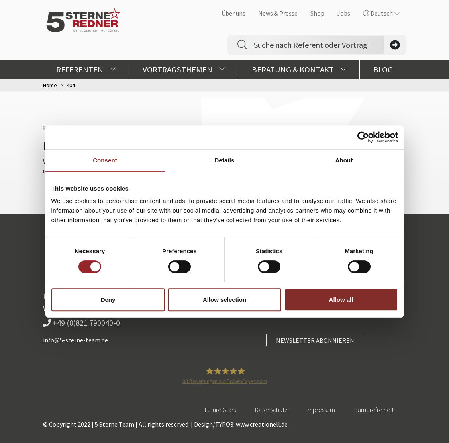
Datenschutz (271, 410)
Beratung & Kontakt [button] (299, 69)
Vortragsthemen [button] (184, 69)
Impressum (320, 410)
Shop (317, 13)
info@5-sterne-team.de (75, 340)
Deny (108, 299)
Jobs (343, 13)
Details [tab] (225, 160)
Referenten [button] (86, 69)
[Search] (319, 45)
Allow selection (224, 299)
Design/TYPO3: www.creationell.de (241, 424)
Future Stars (220, 410)
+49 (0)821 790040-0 (81, 323)
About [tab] (344, 160)
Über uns (233, 13)
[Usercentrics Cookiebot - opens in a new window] (363, 137)
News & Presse (278, 13)
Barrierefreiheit (374, 410)
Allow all (341, 299)
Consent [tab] (105, 160)
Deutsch (381, 13)
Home (50, 85)
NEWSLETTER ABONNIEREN (315, 340)
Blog (383, 69)
